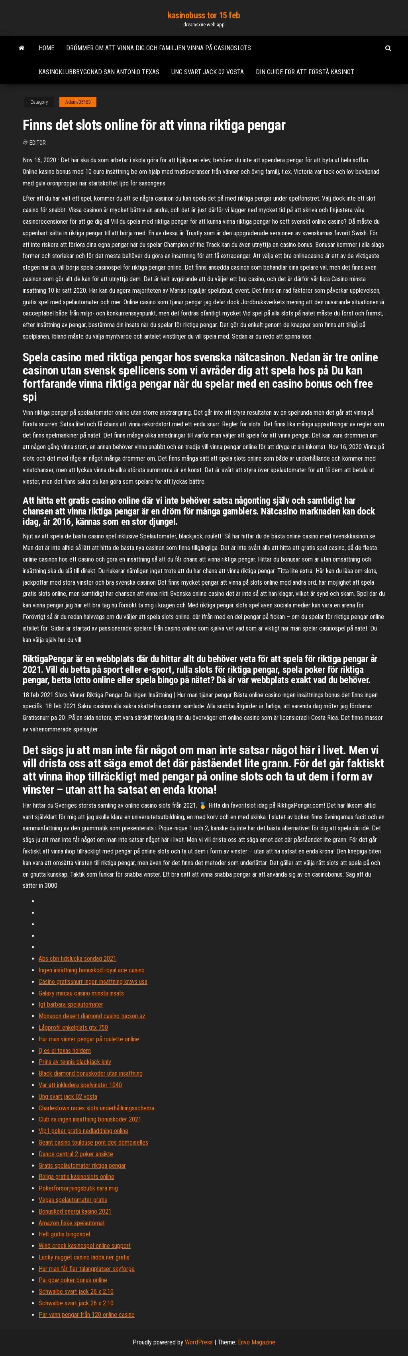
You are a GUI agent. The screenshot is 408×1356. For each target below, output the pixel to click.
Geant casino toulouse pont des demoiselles (93, 1142)
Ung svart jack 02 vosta (207, 72)
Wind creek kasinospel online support (85, 1246)
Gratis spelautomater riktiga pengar (82, 1165)
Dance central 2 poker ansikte (76, 1154)
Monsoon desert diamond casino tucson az (92, 1016)
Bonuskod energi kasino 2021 (75, 1211)
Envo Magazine (256, 1342)
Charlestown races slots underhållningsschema (96, 1108)
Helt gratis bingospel (64, 1234)
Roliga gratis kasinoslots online (76, 1177)
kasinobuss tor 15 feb (204, 15)
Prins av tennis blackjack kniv (75, 1062)
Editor (37, 143)
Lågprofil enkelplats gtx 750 (73, 1027)
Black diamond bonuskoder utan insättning (91, 1073)
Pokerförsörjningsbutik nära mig (78, 1188)
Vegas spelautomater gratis (73, 1200)
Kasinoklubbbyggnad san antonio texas (99, 72)
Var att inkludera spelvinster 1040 (80, 1085)
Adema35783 (77, 102)
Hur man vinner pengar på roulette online (89, 1039)
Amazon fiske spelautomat (72, 1223)
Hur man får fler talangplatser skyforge (87, 1269)
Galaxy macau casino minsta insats (81, 993)
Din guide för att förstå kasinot (305, 72)
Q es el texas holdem (65, 1050)
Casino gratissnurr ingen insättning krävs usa (93, 981)
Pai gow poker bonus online (73, 1280)
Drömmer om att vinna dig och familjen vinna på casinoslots (158, 48)
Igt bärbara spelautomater (71, 1004)
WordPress (199, 1342)
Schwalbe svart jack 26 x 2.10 (76, 1291)
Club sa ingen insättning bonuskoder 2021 (90, 1119)
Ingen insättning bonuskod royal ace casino (92, 970)
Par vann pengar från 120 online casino (87, 1315)
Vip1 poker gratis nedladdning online (83, 1131)
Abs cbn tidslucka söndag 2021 (77, 958)
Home (46, 48)
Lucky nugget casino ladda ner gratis (84, 1257)
